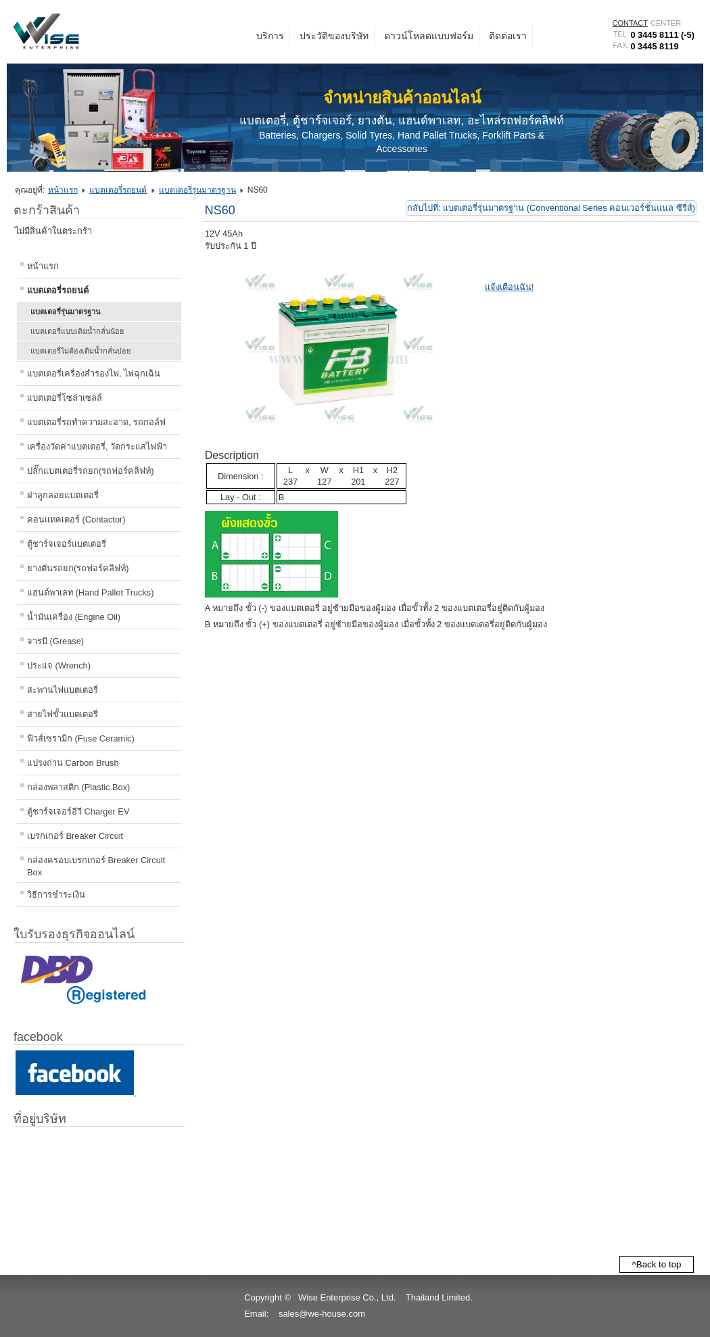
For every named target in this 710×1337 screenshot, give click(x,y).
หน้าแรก (63, 190)
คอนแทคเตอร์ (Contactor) (76, 519)
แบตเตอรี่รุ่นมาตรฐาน (197, 190)
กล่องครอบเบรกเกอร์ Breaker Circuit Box (96, 866)
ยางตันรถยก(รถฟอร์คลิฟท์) (78, 568)
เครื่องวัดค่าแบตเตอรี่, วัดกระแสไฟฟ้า (97, 446)
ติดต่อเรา (508, 35)
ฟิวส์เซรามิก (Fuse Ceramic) (81, 738)
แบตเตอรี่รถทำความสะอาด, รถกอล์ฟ (96, 422)
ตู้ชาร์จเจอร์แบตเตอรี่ (66, 544)
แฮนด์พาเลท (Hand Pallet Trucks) (90, 592)
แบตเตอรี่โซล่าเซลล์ (64, 398)
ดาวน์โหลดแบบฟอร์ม (428, 35)
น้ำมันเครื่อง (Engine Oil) (73, 617)
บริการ (270, 35)
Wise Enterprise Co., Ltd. (347, 1297)
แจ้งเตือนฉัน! (509, 287)
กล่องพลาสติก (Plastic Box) (78, 787)
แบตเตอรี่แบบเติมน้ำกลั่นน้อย (77, 331)
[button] (355, 1329)
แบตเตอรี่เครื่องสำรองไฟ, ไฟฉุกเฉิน (93, 373)
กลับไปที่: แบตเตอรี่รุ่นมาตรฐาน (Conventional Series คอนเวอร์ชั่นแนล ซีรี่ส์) (551, 208)
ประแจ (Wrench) (59, 665)
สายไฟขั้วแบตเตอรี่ (62, 714)
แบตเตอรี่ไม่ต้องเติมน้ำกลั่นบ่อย (80, 351)
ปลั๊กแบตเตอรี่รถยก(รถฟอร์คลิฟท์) (90, 471)
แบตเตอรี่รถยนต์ (118, 190)
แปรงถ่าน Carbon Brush (73, 763)
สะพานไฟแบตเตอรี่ (62, 690)
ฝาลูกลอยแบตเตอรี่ (63, 495)
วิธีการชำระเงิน (56, 895)
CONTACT (630, 23)
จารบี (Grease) (55, 641)
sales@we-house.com (322, 1314)
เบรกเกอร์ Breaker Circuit (75, 836)
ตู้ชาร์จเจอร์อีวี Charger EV (78, 811)
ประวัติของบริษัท (334, 35)
